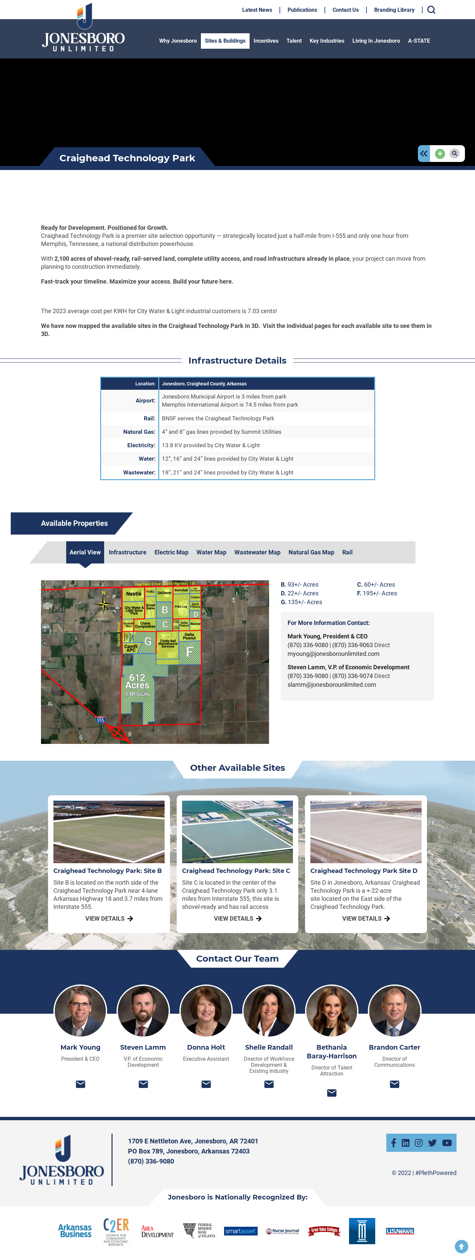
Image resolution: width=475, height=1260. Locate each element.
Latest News (257, 10)
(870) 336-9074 (352, 675)
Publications (302, 10)
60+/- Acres (376, 584)
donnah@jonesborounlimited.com (206, 1084)
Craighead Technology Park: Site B (107, 871)
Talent (294, 41)
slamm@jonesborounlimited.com (332, 684)
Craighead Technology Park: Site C (236, 871)
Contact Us (346, 10)
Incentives (266, 41)
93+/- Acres (299, 584)
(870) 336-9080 (309, 644)
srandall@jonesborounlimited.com (269, 1084)
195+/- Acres (377, 593)
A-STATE (419, 41)
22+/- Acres (299, 593)
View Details (105, 918)
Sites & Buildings (225, 41)
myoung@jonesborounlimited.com (334, 653)
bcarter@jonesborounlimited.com (394, 1084)
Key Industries (327, 41)
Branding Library (394, 10)
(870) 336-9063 (353, 644)
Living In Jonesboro (376, 41)
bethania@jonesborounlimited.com (332, 1093)
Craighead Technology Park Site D (364, 871)
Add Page (440, 149)
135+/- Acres (301, 601)
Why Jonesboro (178, 41)
